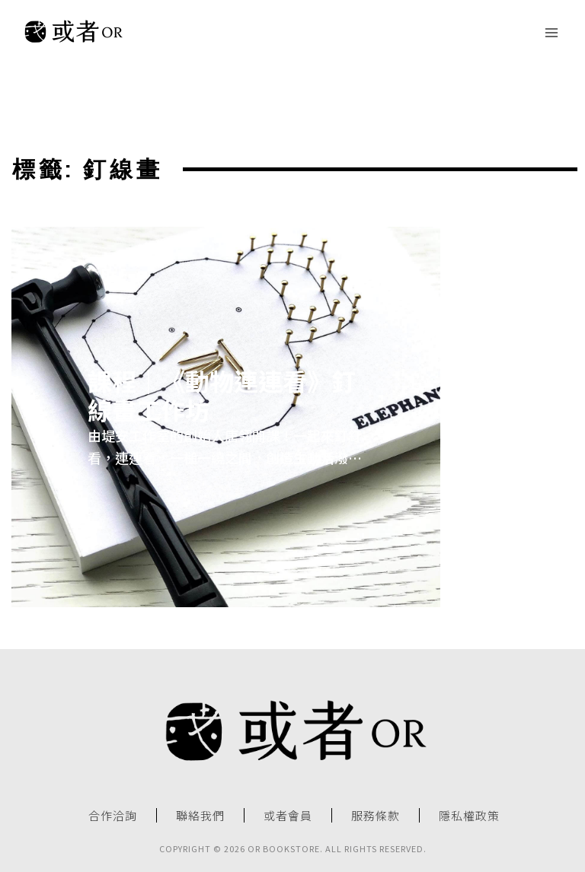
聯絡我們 (200, 815)
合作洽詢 (112, 815)
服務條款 (375, 815)
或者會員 (288, 815)
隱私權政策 (469, 815)
